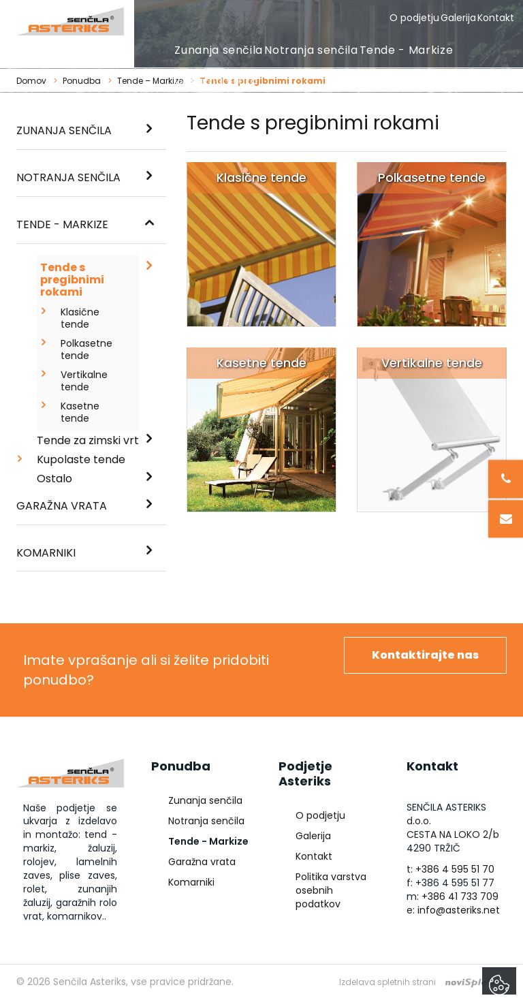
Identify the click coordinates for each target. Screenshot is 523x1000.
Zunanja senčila (218, 50)
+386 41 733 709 (460, 896)
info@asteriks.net (458, 910)
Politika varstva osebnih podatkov (331, 890)
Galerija (458, 18)
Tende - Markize (407, 50)
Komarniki (46, 553)
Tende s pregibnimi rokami (72, 280)
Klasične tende (80, 318)
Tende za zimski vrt (88, 440)
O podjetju (414, 18)
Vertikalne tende (84, 381)
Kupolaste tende (81, 459)
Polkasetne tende (84, 349)
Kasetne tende (80, 412)
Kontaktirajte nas (425, 655)
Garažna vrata (215, 81)
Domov (31, 81)
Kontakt (495, 18)
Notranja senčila (311, 50)
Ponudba (82, 81)
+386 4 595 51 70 (454, 869)
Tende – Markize (150, 81)
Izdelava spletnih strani (387, 982)
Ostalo (54, 478)
